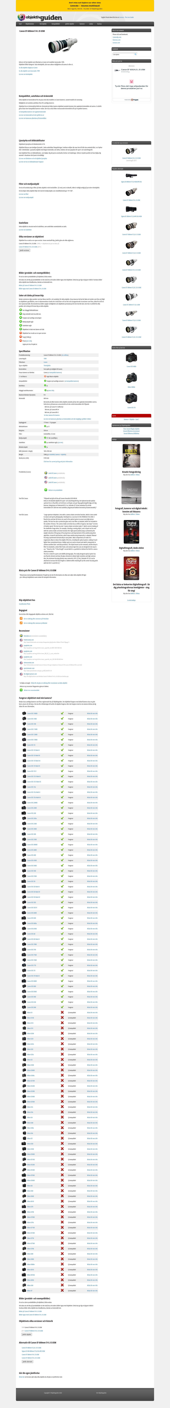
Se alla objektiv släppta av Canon (28, 67)
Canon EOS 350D (32, 839)
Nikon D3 (29, 1060)
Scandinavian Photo (24, 604)
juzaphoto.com (28, 645)
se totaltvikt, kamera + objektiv (57, 454)
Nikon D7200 (31, 1233)
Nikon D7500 (31, 1243)
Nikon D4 (29, 1117)
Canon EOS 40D (31, 855)
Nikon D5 (29, 1138)
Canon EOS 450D (32, 860)
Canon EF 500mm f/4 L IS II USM (31, 1358)
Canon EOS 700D (32, 944)
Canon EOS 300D (32, 829)
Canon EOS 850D (32, 991)
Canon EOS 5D (31, 881)
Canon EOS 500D (32, 865)
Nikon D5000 (31, 1154)
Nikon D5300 (31, 1170)
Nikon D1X (30, 1028)
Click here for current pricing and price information (58, 461)
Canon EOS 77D (31, 965)
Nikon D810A (31, 1275)
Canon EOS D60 (31, 1007)
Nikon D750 (30, 1238)
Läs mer (60, 442)
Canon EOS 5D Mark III (33, 892)
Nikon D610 (30, 1201)
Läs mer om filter (23, 194)
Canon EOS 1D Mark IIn (33, 761)
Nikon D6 (29, 1186)
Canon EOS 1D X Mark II (34, 776)
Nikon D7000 (31, 1217)
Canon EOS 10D (31, 724)
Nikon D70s (30, 1222)
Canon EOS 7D (31, 970)
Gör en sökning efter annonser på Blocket (35, 623)
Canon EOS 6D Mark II (33, 939)
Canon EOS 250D (32, 824)
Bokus (138, 475)
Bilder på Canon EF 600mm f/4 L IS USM (30, 285)
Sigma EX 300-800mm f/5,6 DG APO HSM (33, 1351)
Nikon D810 (30, 1269)
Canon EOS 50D (31, 871)
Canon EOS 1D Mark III (33, 755)
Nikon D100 (30, 1018)
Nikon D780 (30, 1249)
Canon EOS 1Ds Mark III (34, 797)
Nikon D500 (30, 1149)
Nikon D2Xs (30, 1054)
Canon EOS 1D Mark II (33, 750)
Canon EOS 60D (31, 918)
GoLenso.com (116, 40)
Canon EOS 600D (32, 913)
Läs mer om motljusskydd (26, 197)
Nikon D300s (30, 1075)
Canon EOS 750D (32, 955)
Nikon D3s (30, 1107)
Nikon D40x (30, 1128)
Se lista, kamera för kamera (52, 415)
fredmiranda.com (29, 640)
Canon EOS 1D (31, 745)
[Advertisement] (62, 84)
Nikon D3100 (31, 1081)
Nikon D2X (30, 1049)
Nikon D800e (31, 1264)
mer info (29, 341)
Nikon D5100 (31, 1159)
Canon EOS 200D (32, 808)
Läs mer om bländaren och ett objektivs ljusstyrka (33, 158)
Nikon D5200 (31, 1165)
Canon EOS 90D (31, 997)
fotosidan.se (27, 636)
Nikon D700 (30, 1212)
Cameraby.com (117, 37)
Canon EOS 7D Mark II (33, 976)
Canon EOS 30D (31, 834)
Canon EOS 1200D (32, 734)
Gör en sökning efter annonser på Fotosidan (36, 619)
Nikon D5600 (31, 1180)
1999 (45, 358)
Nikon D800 (30, 1259)
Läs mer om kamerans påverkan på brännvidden (32, 118)
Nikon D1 (29, 1012)
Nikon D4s (30, 1133)
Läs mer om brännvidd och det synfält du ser (31, 115)
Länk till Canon (52, 473)
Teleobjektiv (47, 365)
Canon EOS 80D (31, 986)
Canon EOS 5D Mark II (33, 886)
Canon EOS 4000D (32, 844)
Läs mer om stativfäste (25, 230)
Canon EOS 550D (32, 876)
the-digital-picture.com (30, 674)
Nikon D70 (30, 1207)
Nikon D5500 (31, 1175)
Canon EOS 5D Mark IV (33, 897)
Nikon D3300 (31, 1091)
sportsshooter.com (29, 668)
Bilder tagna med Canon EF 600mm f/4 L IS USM (32, 288)
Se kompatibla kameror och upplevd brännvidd (32, 112)
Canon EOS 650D (32, 928)
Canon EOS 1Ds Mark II (33, 792)
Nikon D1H (30, 1023)
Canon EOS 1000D (32, 713)
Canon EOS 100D (32, 719)
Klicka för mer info (92, 713)
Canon (45, 362)
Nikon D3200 (31, 1086)
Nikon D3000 (31, 1070)
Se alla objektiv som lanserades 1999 (29, 71)
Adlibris (133, 475)
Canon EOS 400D (32, 850)
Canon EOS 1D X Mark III (34, 782)
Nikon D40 (30, 1123)
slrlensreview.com (29, 662)
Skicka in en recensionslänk (31, 690)
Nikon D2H (30, 1039)
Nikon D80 (30, 1254)
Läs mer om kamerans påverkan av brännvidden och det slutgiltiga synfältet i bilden (67, 419)
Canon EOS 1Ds (31, 787)
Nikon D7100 (31, 1227)
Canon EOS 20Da (32, 818)
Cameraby (74, 5)
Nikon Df (29, 1291)
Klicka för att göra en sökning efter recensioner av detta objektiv (49, 683)
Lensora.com (116, 43)
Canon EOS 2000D (32, 802)
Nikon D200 (30, 1033)
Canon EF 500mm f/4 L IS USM (30, 1354)
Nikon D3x (30, 1112)
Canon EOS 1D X (31, 771)
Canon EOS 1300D (32, 740)
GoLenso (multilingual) (90, 5)
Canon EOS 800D (32, 981)
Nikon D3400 (31, 1096)
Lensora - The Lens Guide (126, 17)
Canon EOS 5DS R (32, 907)
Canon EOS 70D (31, 949)
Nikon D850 (30, 1280)
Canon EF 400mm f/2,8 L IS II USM (31, 1348)
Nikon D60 (30, 1191)
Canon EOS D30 (31, 1002)
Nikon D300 (30, 1065)
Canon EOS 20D (31, 813)
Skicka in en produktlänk (55, 490)
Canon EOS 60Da (32, 923)
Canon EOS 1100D (32, 729)
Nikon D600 (30, 1196)
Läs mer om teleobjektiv (25, 74)
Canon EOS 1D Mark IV (33, 766)
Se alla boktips (131, 600)
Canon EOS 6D (31, 934)
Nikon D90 (30, 1285)
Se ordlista (65, 355)
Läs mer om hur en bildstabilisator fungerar (31, 162)
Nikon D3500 (31, 1102)
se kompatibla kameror (54, 372)
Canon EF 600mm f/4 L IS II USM (28, 247)
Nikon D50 (30, 1144)
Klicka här (22, 1377)
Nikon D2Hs (30, 1044)
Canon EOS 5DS (31, 902)
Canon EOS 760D (32, 960)
